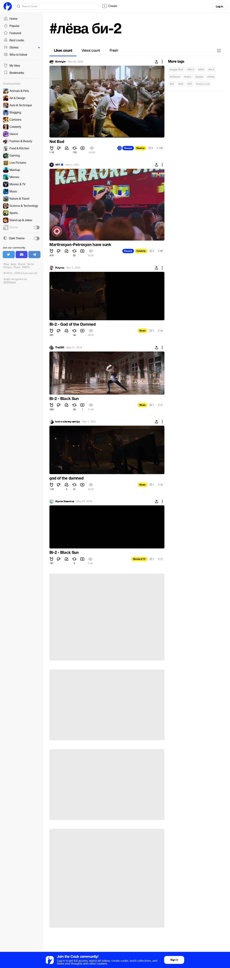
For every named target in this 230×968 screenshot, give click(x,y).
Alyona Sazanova (64, 501)
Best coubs (14, 40)
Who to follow (15, 54)
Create (109, 6)
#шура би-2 (176, 69)
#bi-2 (211, 69)
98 (160, 251)
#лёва (210, 76)
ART (57, 165)
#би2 (201, 69)
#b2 (172, 84)
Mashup (140, 148)
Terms (30, 264)
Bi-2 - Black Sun (64, 398)
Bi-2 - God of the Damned (72, 324)
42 (160, 330)
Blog (6, 264)
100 (160, 148)
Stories (22, 47)
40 (160, 484)
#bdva (187, 76)
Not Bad (56, 141)
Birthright (60, 61)
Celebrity (141, 251)
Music (142, 330)
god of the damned (66, 478)
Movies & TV (139, 559)
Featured (12, 33)
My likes (12, 65)
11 (160, 405)
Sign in (174, 960)
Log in (219, 6)
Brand (21, 264)
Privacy (8, 267)
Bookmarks (14, 72)
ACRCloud (9, 282)
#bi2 (180, 84)
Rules (17, 267)
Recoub (128, 148)
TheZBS (59, 347)
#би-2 (191, 69)
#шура (199, 76)
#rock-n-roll (202, 84)
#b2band (175, 76)
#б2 (190, 84)
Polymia (59, 268)
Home (10, 18)
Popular (11, 26)
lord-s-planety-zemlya (67, 421)
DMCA (25, 267)
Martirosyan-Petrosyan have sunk (80, 244)
